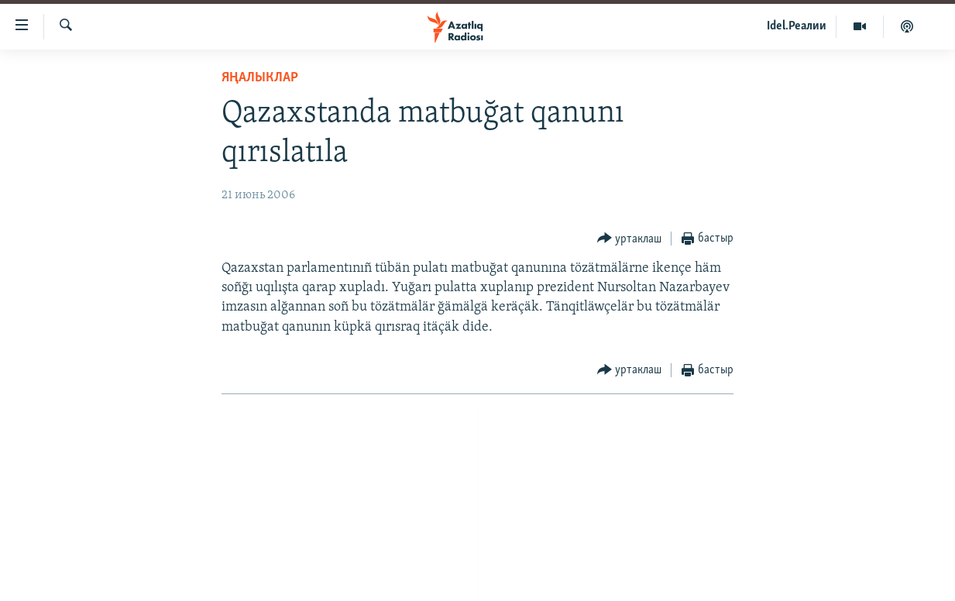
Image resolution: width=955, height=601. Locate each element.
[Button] (629, 238)
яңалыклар (260, 77)
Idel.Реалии (796, 26)
